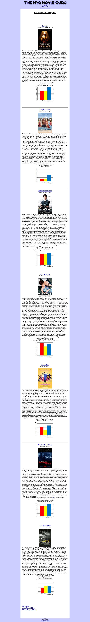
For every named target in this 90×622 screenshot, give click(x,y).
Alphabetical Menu (45, 6)
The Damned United (45, 191)
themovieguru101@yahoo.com (45, 620)
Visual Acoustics (45, 525)
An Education (45, 274)
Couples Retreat (45, 109)
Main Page (45, 5)
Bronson (45, 26)
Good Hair (45, 365)
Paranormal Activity (45, 445)
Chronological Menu (45, 8)
